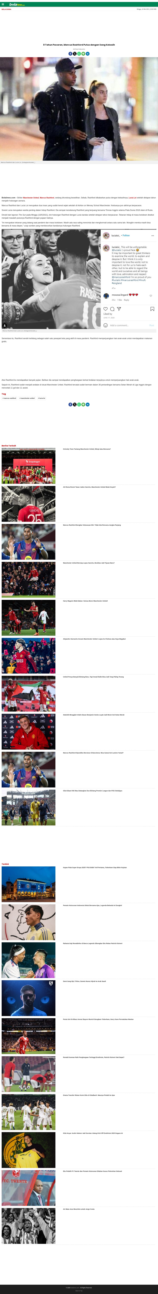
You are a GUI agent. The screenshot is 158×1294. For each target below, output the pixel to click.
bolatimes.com (75, 1288)
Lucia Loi (132, 198)
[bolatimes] (17, 4)
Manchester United (31, 198)
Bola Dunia (6, 9)
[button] (3, 4)
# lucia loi (41, 398)
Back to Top (79, 1291)
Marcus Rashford (47, 198)
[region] (79, 26)
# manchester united (27, 398)
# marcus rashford (9, 398)
